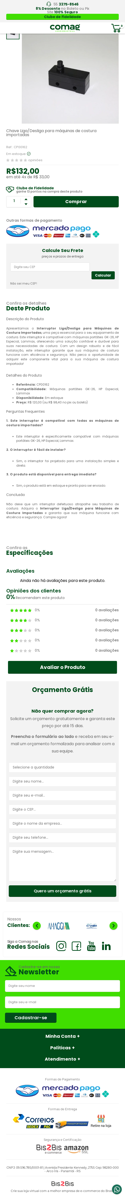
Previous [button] (37, 926)
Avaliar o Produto (62, 667)
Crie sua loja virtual (25, 1191)
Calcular (103, 275)
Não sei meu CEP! (23, 283)
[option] (58, 926)
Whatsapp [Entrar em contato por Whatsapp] (116, 1189)
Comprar (76, 201)
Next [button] (114, 926)
